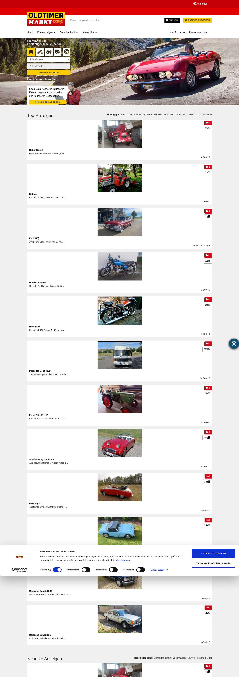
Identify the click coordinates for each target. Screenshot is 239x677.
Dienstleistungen (136, 114)
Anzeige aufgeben (197, 20)
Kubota (33, 194)
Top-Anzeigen (40, 115)
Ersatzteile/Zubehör (157, 114)
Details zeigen (157, 671)
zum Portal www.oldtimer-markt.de (188, 32)
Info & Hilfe (89, 32)
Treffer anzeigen (48, 72)
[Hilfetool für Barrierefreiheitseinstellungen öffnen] (234, 344)
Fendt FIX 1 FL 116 (38, 415)
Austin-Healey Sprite (39, 547)
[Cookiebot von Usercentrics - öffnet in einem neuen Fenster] (19, 671)
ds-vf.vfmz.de (123, 661)
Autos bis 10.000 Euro (200, 114)
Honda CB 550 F (37, 282)
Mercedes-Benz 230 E (40, 635)
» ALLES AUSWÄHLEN (213, 654)
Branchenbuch (69, 32)
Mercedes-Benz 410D (40, 371)
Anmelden (200, 3)
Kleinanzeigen (46, 32)
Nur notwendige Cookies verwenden (213, 664)
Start (29, 32)
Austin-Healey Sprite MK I (42, 459)
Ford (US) (34, 238)
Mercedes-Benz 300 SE (40, 591)
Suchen (172, 20)
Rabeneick (34, 326)
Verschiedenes (178, 114)
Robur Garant (36, 150)
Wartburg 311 (36, 503)
